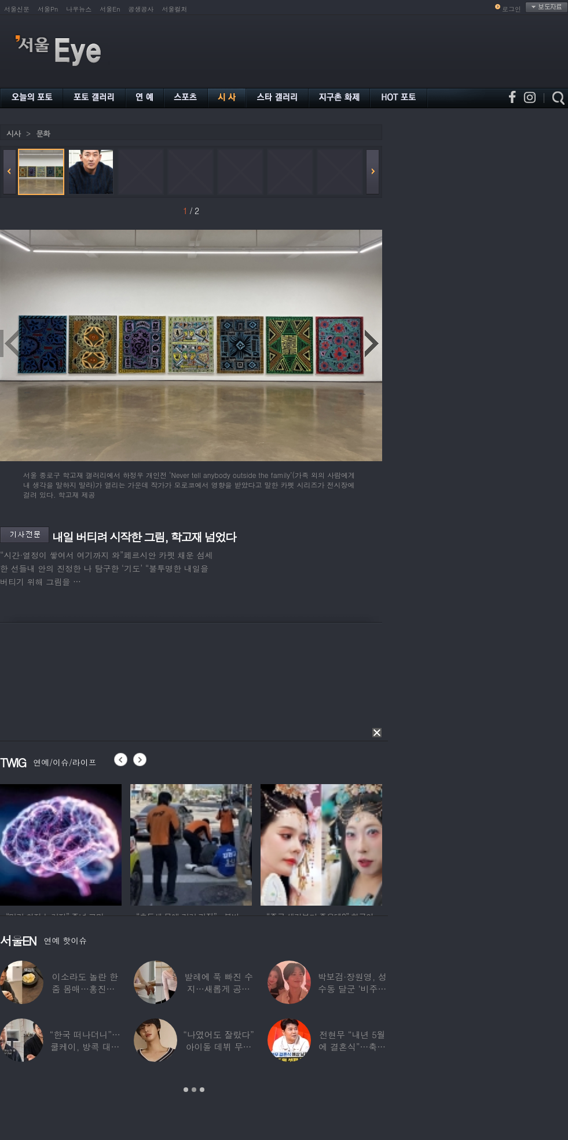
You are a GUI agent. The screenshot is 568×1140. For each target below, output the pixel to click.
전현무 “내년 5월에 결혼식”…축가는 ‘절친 (352, 1046)
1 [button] (186, 1089)
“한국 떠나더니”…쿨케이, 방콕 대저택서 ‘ (85, 1046)
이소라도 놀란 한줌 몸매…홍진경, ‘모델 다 (85, 988)
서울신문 (17, 9)
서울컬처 (175, 9)
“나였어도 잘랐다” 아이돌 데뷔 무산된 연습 (218, 1046)
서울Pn (48, 9)
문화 (43, 133)
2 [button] (194, 1089)
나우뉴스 (78, 9)
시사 (13, 133)
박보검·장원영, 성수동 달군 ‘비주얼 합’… (352, 988)
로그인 (511, 9)
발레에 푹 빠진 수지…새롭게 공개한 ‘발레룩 (218, 988)
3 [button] (202, 1089)
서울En (110, 9)
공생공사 (141, 9)
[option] (82, 843)
